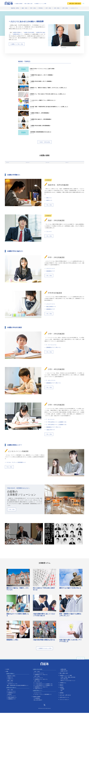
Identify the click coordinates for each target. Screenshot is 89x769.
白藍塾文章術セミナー (18, 68)
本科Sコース (49, 235)
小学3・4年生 (56, 8)
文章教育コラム (63, 738)
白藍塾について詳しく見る (17, 78)
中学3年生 (40, 8)
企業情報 (61, 743)
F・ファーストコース (51, 380)
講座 (7, 727)
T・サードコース (50, 454)
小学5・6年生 (65, 8)
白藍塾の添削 (63, 725)
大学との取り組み (64, 735)
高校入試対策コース (51, 342)
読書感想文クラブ (50, 306)
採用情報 (61, 749)
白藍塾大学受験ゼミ (17, 66)
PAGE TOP (81, 714)
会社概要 (62, 745)
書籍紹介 (61, 741)
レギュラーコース (50, 304)
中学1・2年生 (33, 8)
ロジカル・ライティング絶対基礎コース (16, 497)
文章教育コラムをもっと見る (45, 704)
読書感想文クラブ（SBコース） (53, 418)
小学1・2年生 (48, 8)
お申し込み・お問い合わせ (74, 3)
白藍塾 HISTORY (64, 727)
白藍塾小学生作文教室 (29, 66)
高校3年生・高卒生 (15, 8)
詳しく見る (49, 240)
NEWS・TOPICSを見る (45, 176)
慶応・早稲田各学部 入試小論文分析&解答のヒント (17, 741)
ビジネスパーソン (74, 8)
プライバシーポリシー (64, 755)
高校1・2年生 (24, 8)
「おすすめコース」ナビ (12, 739)
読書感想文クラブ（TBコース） (53, 462)
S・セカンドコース (50, 415)
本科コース (49, 233)
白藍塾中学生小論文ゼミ (33, 197)
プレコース (49, 267)
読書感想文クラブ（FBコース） (53, 382)
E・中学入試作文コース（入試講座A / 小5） (56, 460)
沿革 (61, 746)
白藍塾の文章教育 (19, 3)
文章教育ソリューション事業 (40, 3)
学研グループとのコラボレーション (68, 736)
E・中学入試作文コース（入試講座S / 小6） (56, 457)
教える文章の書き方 (38, 756)
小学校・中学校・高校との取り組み (68, 733)
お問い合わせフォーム (64, 753)
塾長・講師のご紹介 (29, 3)
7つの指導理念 (37, 754)
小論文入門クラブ (50, 465)
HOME (7, 725)
